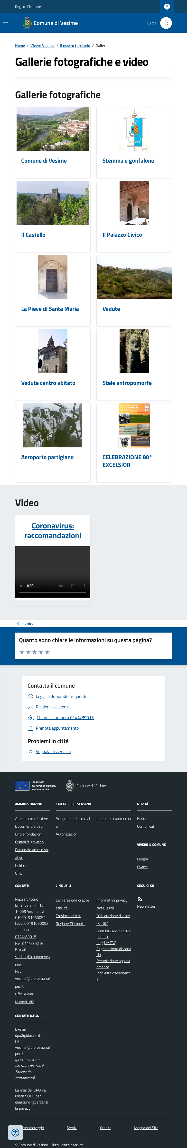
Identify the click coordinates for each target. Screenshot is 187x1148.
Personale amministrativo (31, 853)
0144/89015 (25, 936)
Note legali (105, 908)
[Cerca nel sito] (164, 23)
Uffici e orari (24, 994)
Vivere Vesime (42, 45)
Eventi (142, 867)
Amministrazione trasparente (113, 933)
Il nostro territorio (75, 45)
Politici (20, 865)
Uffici (19, 873)
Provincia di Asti (68, 916)
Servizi (72, 1128)
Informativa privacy (112, 900)
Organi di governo (29, 842)
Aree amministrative (31, 818)
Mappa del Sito (146, 1128)
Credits (105, 1128)
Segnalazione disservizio (113, 952)
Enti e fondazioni (28, 834)
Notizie (142, 818)
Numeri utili (24, 1002)
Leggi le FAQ (106, 943)
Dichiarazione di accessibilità (72, 904)
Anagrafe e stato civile (73, 822)
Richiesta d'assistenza (113, 976)
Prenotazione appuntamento (113, 964)
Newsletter (146, 906)
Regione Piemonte (28, 6)
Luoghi (142, 859)
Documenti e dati (29, 826)
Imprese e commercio (113, 818)
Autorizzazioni (67, 834)
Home (20, 45)
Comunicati (146, 826)
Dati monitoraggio (29, 1128)
